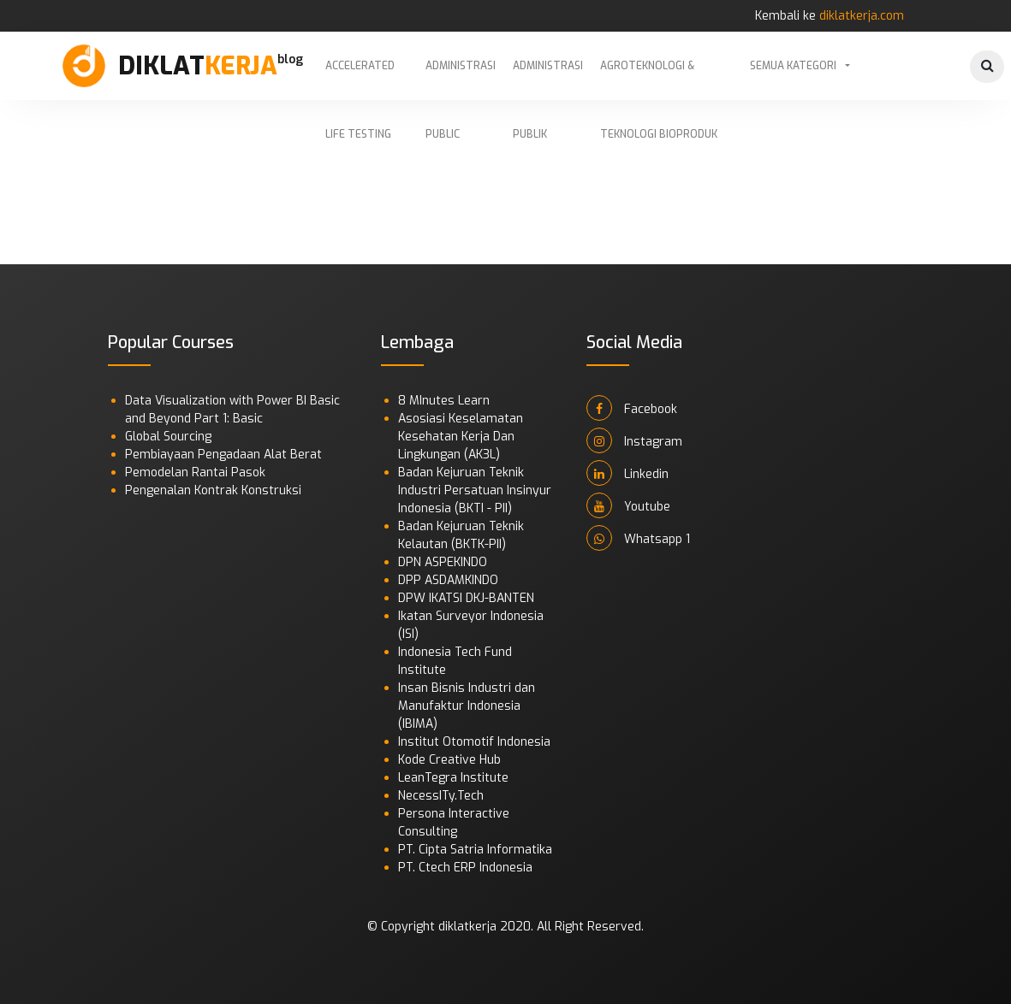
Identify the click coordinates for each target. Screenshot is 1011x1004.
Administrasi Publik (548, 79)
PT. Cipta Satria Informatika (475, 850)
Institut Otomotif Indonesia (474, 742)
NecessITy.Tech (441, 796)
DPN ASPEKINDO (442, 562)
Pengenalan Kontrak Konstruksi (213, 490)
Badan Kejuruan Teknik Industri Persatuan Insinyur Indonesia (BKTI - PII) (474, 490)
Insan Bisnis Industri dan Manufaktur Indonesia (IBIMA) (466, 706)
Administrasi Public (460, 79)
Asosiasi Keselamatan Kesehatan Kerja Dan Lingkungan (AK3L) (460, 436)
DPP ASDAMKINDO (448, 580)
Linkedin (627, 473)
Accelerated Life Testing (360, 79)
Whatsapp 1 (638, 538)
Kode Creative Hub (449, 760)
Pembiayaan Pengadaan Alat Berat (223, 454)
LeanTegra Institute (453, 778)
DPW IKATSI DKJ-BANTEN (466, 598)
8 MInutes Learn (444, 401)
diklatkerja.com (861, 16)
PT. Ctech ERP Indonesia (465, 867)
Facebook (631, 408)
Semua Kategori (793, 66)
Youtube (628, 505)
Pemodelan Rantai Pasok (195, 472)
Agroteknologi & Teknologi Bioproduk (658, 79)
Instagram (634, 440)
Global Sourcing (168, 436)
